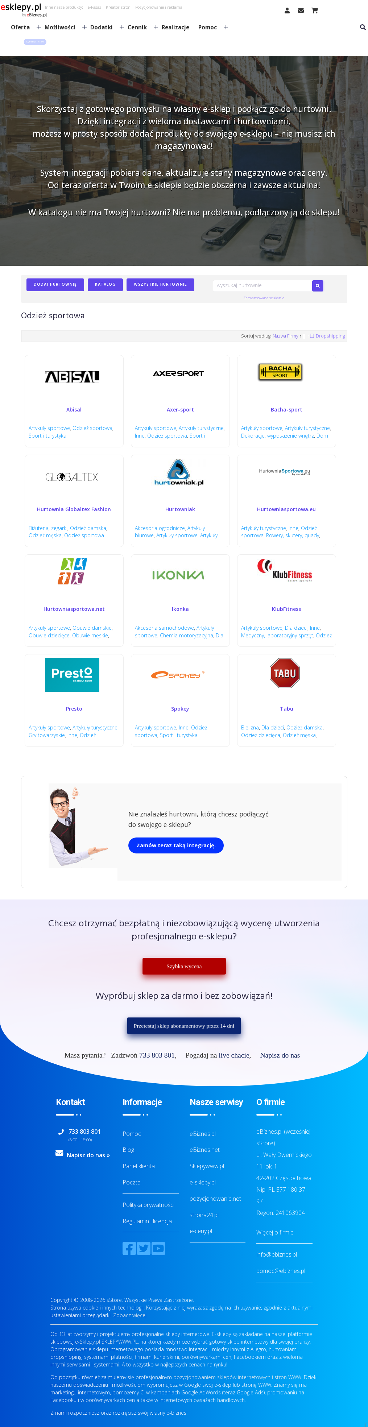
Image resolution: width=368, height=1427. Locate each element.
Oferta (23, 27)
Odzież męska (45, 535)
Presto (74, 708)
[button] (35, 42)
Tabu (286, 708)
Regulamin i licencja (147, 1221)
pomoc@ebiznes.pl (280, 1271)
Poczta (132, 1182)
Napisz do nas (280, 1055)
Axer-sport (180, 409)
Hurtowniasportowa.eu (286, 509)
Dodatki (104, 27)
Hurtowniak (180, 509)
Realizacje (175, 27)
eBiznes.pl (203, 1134)
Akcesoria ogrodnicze (160, 528)
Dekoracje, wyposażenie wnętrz (277, 435)
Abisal (74, 409)
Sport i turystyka (47, 435)
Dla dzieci (296, 627)
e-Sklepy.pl (87, 1341)
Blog (128, 1150)
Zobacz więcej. (130, 1315)
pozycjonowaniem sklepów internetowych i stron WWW (237, 1377)
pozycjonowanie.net (215, 1199)
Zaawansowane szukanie (263, 297)
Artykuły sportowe (49, 428)
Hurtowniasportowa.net (74, 608)
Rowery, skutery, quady (292, 535)
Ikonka (180, 608)
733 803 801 (157, 1055)
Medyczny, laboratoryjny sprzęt (277, 635)
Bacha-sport (286, 409)
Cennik (140, 27)
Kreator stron (118, 7)
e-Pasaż (94, 7)
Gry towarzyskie (47, 735)
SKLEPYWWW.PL (120, 1341)
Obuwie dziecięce (49, 635)
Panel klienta (139, 1166)
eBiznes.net (205, 1150)
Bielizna (250, 727)
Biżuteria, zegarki (48, 528)
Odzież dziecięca (260, 735)
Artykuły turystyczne (201, 428)
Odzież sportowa (92, 428)
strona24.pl (204, 1215)
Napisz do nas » (88, 1155)
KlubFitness (286, 608)
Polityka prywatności (148, 1205)
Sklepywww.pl (207, 1166)
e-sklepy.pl (203, 1182)
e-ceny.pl (201, 1231)
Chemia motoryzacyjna (186, 635)
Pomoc (210, 27)
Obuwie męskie (90, 635)
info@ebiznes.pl (276, 1254)
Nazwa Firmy (285, 336)
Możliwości (63, 27)
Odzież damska (88, 528)
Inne (140, 435)
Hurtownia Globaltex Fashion (74, 509)
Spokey (180, 708)
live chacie (234, 1055)
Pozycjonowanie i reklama (158, 7)
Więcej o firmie (275, 1232)
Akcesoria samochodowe (164, 627)
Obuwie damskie (92, 627)
